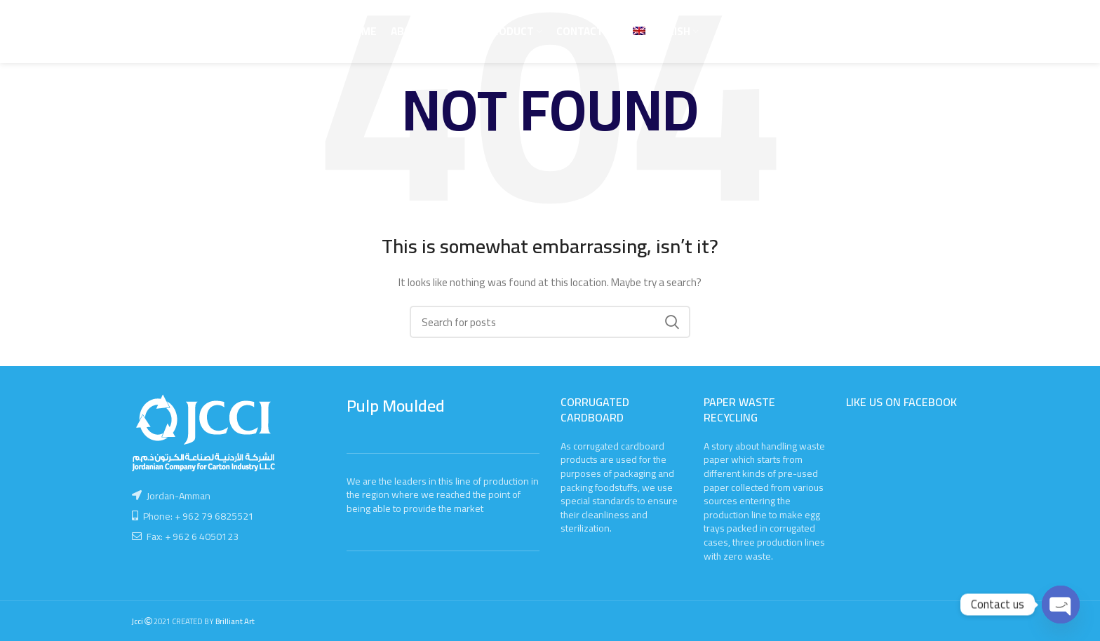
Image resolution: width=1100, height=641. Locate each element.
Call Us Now (930, 31)
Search (671, 322)
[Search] (550, 322)
